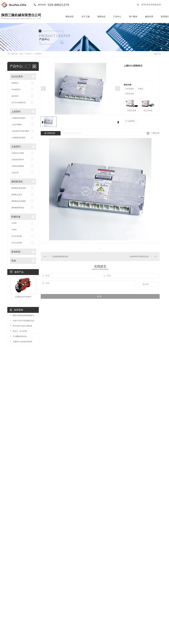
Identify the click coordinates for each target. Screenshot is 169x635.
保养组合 (15, 83)
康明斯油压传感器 (18, 201)
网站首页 (70, 16)
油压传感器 (147, 110)
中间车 (14, 223)
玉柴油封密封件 (17, 160)
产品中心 (117, 16)
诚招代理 (149, 16)
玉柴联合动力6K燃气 (23, 297)
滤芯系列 (15, 96)
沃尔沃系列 (17, 76)
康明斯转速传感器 (18, 188)
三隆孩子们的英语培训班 (22, 342)
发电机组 (15, 251)
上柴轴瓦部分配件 (18, 118)
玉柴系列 (15, 146)
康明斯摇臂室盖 (17, 208)
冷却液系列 (15, 89)
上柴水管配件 (16, 124)
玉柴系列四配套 (17, 166)
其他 (13, 260)
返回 (157, 54)
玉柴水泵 (15, 173)
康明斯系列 (17, 181)
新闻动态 (101, 16)
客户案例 (133, 16)
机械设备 (15, 216)
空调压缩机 (129, 94)
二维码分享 (155, 133)
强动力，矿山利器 (20, 331)
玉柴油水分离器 (17, 153)
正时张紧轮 (129, 89)
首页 (21, 54)
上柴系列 (37, 54)
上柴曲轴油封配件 (18, 138)
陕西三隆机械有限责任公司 (21, 15)
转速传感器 (131, 110)
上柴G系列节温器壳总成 (139, 256)
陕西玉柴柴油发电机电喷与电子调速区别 (24, 315)
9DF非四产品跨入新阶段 (22, 326)
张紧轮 (140, 89)
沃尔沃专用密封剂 (18, 103)
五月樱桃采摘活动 (20, 336)
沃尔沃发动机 (16, 236)
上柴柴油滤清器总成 (60, 256)
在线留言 (130, 121)
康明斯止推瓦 (16, 195)
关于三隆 (85, 16)
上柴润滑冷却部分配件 (20, 131)
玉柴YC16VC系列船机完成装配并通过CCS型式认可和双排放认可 (24, 321)
